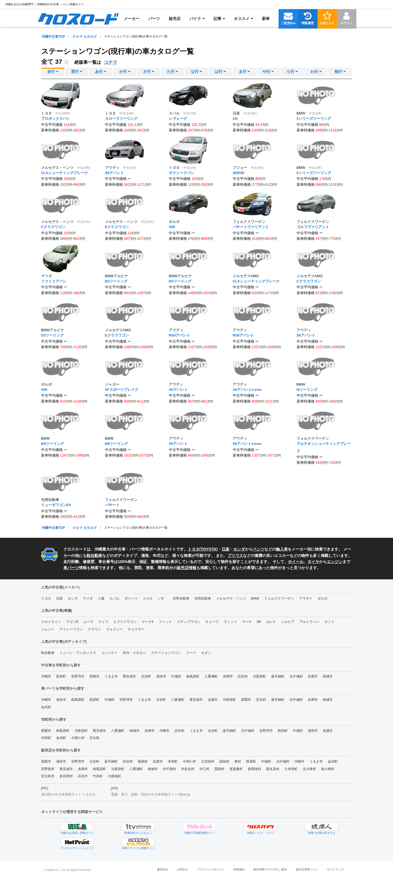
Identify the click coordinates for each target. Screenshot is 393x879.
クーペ (191, 653)
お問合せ (182, 869)
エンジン (334, 561)
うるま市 (111, 676)
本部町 (46, 738)
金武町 (46, 707)
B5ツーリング (180, 281)
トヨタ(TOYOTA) (203, 549)
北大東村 (309, 769)
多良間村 (66, 776)
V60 (172, 227)
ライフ (103, 622)
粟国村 (219, 769)
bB (259, 622)
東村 (237, 761)
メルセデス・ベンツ (231, 598)
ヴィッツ (230, 622)
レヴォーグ (178, 118)
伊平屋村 (169, 769)
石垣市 (83, 776)
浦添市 (161, 676)
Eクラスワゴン (117, 227)
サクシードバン (181, 172)
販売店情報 (186, 567)
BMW (255, 598)
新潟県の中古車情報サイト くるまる (68, 794)
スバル (114, 598)
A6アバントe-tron (247, 389)
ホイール (296, 561)
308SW (238, 172)
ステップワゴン (188, 622)
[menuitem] (78, 18)
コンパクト (109, 653)
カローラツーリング (121, 118)
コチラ (110, 62)
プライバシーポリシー (211, 869)
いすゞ (163, 598)
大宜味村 (207, 761)
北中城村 (296, 676)
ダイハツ (131, 598)
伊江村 (204, 769)
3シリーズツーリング (314, 118)
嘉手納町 (277, 676)
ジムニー (47, 629)
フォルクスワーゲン (279, 598)
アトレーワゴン (71, 629)
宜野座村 (47, 769)
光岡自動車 (202, 598)
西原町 (61, 676)
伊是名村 (187, 769)
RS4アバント (179, 335)
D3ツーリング (52, 335)
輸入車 (282, 549)
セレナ (271, 622)
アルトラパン (309, 622)
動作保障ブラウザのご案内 (270, 869)
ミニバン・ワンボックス (77, 653)
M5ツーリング (116, 444)
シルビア (287, 622)
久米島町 (291, 769)
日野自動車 (181, 598)
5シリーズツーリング (314, 172)
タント (329, 622)
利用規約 (239, 869)
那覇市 (94, 676)
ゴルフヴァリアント (313, 227)
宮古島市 (47, 776)
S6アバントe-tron (247, 444)
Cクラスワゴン (53, 227)
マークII (148, 622)
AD (235, 118)
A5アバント (178, 389)
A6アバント (114, 172)
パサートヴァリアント (251, 227)
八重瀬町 (211, 676)
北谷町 (146, 676)
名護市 (313, 676)
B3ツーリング (116, 281)
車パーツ (71, 567)
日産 (225, 549)
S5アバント (178, 444)
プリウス (235, 555)
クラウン (94, 629)
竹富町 (98, 776)
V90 (44, 389)
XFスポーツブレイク (121, 389)
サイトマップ (335, 869)
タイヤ (313, 561)
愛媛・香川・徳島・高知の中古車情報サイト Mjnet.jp (150, 794)
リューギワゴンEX (56, 505)
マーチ (247, 622)
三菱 (101, 598)
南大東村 (327, 769)
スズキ (148, 598)
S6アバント (306, 335)
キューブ (212, 622)
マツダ (88, 598)
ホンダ (239, 549)
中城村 (176, 676)
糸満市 (228, 676)
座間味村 (254, 769)
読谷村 (243, 676)
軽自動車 (94, 555)
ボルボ (322, 598)
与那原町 (259, 676)
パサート (112, 505)
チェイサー (136, 629)
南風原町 (192, 676)
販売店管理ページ (307, 869)
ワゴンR (72, 622)
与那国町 (114, 776)
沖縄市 (46, 676)
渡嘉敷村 (236, 769)
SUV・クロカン (134, 653)
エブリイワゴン (125, 622)
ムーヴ (88, 622)
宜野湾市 (77, 676)
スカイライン (51, 622)
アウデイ (305, 598)
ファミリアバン (53, 281)
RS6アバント (243, 335)
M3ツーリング (52, 444)
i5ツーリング (307, 389)
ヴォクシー (114, 629)
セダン (206, 653)
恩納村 (143, 761)
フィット (165, 622)
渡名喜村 (272, 769)
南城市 (328, 676)
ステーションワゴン (166, 653)
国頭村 (224, 761)
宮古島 (94, 738)
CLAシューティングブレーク (64, 172)
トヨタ (46, 598)
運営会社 (162, 869)
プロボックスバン (55, 118)
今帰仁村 (77, 738)
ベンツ (258, 549)
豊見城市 (129, 676)
